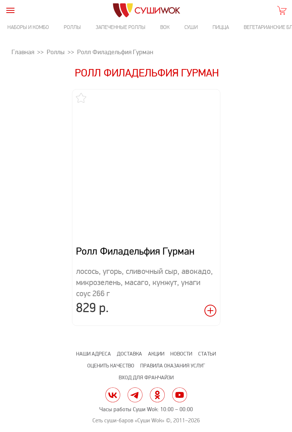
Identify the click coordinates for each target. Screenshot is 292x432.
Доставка (129, 354)
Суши (191, 27)
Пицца (221, 27)
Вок (165, 27)
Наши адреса (93, 354)
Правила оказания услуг (172, 366)
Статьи (207, 354)
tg (135, 394)
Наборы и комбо (28, 27)
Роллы (72, 27)
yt (179, 394)
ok (157, 394)
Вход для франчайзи (146, 377)
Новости (181, 354)
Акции (156, 354)
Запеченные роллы (120, 27)
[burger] (10, 10)
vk (112, 394)
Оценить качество (110, 366)
